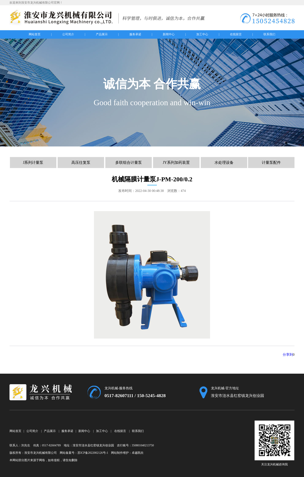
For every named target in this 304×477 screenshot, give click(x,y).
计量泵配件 (271, 162)
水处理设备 (223, 162)
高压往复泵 (80, 162)
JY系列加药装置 (176, 162)
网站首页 (35, 34)
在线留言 (236, 34)
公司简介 (68, 34)
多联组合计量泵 (128, 162)
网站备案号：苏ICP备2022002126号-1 (84, 452)
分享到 (288, 354)
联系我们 (269, 34)
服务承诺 (135, 34)
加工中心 (202, 34)
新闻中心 (169, 34)
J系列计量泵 (33, 162)
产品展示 (102, 34)
